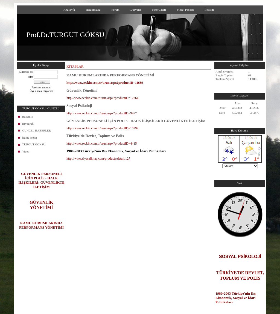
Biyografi (28, 123)
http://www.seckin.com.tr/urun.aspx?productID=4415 (101, 143)
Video (25, 151)
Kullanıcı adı (26, 71)
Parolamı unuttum (41, 87)
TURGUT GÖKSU (33, 144)
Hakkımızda (93, 9)
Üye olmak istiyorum (41, 90)
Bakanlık (27, 116)
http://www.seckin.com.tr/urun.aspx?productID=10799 (102, 128)
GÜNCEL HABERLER (36, 130)
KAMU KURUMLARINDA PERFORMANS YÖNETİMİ (41, 225)
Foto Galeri (159, 9)
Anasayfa (69, 9)
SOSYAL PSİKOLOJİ (240, 256)
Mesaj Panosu (185, 9)
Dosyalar (135, 9)
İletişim (209, 9)
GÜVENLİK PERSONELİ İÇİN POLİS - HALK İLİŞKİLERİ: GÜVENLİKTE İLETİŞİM (41, 180)
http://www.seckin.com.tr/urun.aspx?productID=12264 (102, 98)
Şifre (30, 76)
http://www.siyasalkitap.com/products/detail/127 (98, 158)
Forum (115, 9)
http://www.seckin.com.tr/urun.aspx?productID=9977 (101, 113)
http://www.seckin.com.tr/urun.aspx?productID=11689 (104, 83)
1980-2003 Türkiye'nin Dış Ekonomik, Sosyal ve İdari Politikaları (235, 297)
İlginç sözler (29, 137)
